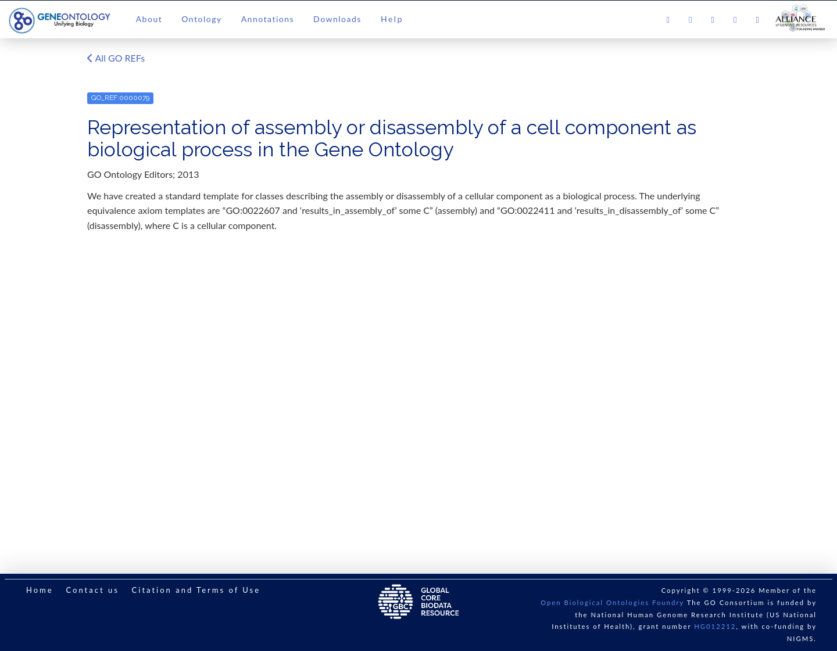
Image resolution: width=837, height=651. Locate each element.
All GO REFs (116, 58)
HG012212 (715, 626)
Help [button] (392, 19)
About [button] (149, 19)
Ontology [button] (201, 19)
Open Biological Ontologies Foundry (612, 602)
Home (39, 590)
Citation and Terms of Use (196, 590)
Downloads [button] (337, 19)
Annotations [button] (267, 19)
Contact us (92, 590)
